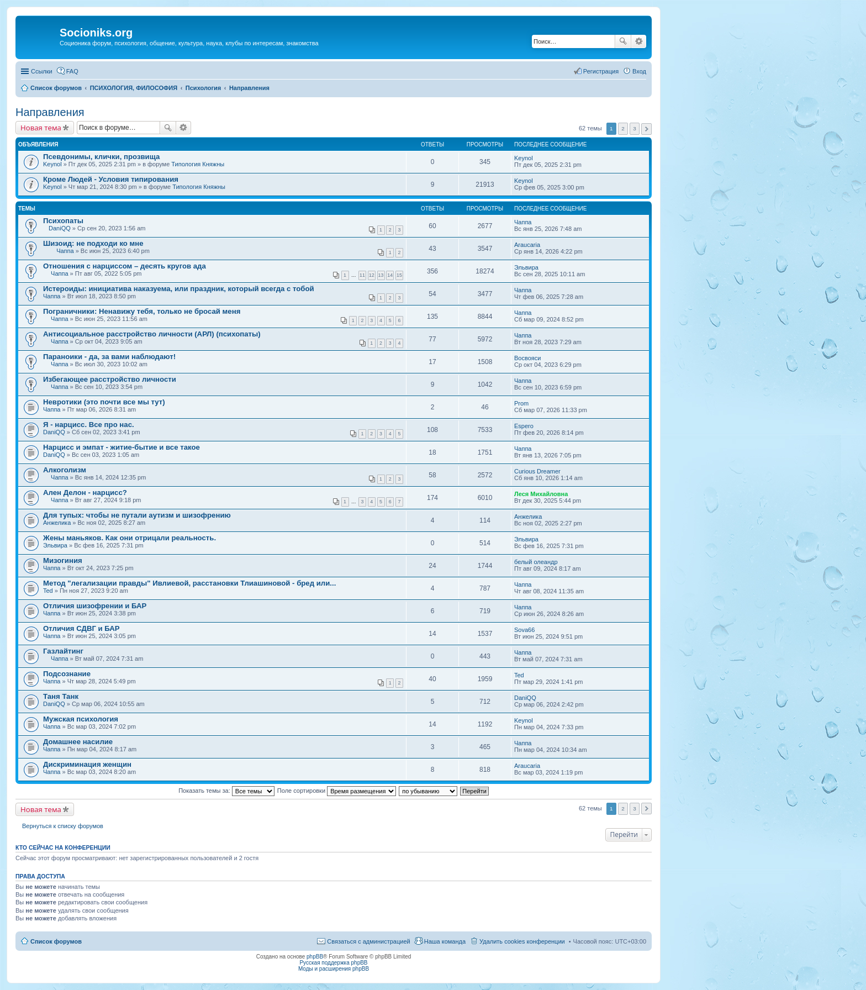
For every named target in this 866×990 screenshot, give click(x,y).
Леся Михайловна (541, 494)
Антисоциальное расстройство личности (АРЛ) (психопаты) (152, 334)
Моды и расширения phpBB (333, 969)
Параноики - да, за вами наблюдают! (109, 356)
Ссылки (41, 71)
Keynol (52, 164)
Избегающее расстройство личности (109, 379)
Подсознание (67, 674)
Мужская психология (80, 719)
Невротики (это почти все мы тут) (104, 402)
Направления (50, 112)
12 (371, 275)
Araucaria (527, 244)
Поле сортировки (336, 790)
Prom (521, 403)
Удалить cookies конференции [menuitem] (522, 941)
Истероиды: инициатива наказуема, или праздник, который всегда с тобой (178, 289)
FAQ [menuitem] (72, 71)
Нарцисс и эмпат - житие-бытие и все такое (121, 447)
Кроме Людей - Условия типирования (110, 179)
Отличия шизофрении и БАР (94, 606)
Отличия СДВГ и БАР (81, 628)
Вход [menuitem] (639, 71)
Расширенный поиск (638, 41)
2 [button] (623, 128)
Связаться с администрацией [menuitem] (368, 941)
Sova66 (524, 629)
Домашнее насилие (78, 742)
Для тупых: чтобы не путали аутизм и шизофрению (137, 515)
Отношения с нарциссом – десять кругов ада (124, 266)
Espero (524, 426)
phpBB (315, 957)
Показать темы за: (226, 790)
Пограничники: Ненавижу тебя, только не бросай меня (141, 311)
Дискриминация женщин (87, 764)
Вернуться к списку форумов (62, 826)
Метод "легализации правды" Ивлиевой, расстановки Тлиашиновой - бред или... (189, 583)
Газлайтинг (63, 651)
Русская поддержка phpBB (333, 963)
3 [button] (634, 128)
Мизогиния (62, 560)
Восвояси (527, 358)
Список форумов (56, 941)
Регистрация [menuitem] (601, 71)
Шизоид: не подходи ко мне (93, 243)
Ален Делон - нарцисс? (85, 492)
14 (390, 275)
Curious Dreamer (537, 471)
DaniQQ (60, 228)
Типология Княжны (197, 164)
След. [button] (646, 129)
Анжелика (57, 522)
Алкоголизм (64, 470)
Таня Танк (60, 696)
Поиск (623, 41)
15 (399, 275)
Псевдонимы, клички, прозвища (101, 156)
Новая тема (40, 128)
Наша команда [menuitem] (445, 941)
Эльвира (526, 267)
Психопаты (63, 221)
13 (381, 275)
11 (362, 275)
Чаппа (522, 222)
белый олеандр (536, 562)
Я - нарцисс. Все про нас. (88, 424)
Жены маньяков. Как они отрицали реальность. (129, 538)
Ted (48, 590)
